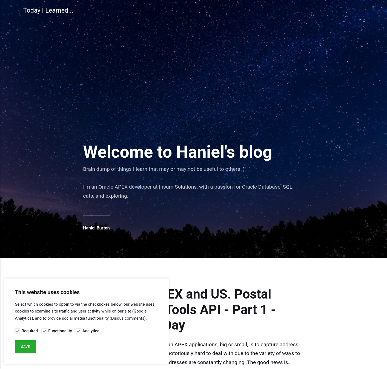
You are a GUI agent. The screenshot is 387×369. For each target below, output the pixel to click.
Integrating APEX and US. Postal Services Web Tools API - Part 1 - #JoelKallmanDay (179, 309)
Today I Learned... (48, 10)
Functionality (60, 330)
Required (30, 330)
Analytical (91, 330)
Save (25, 347)
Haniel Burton (96, 228)
